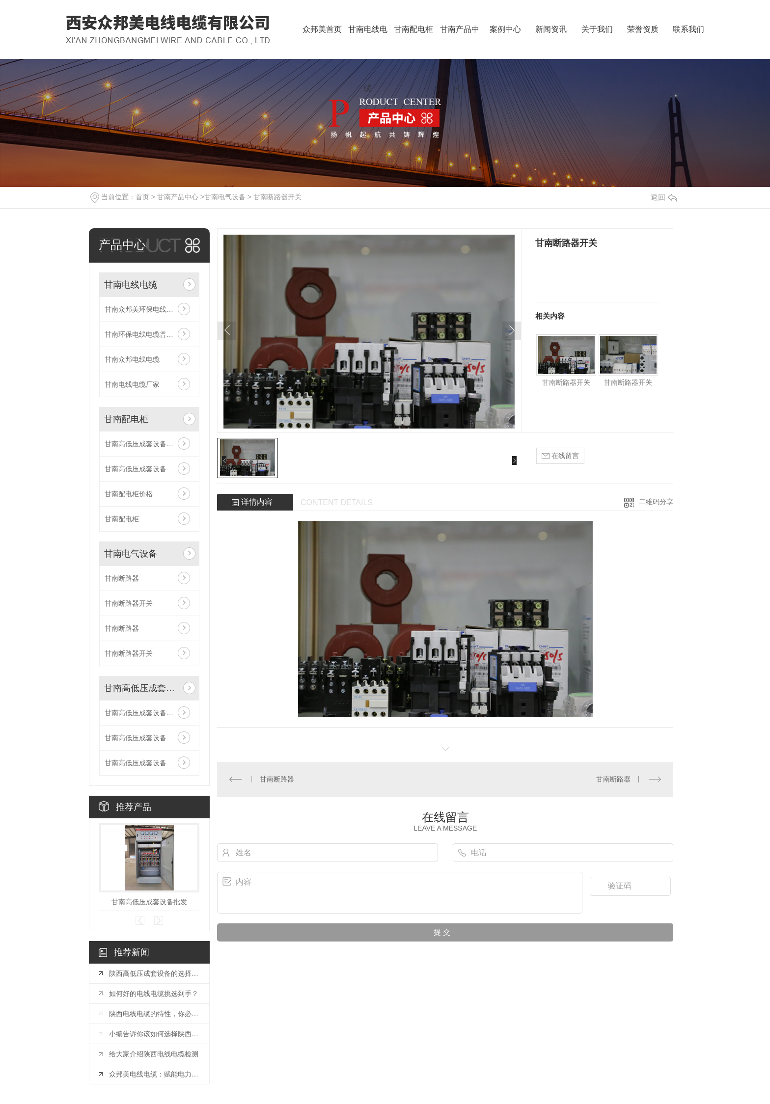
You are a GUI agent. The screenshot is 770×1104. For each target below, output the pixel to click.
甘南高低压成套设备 (135, 469)
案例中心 (505, 29)
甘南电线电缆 (367, 42)
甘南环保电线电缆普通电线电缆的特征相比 (149, 334)
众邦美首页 (322, 29)
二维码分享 (656, 502)
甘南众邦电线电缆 (132, 359)
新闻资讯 (551, 29)
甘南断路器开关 (277, 197)
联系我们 (688, 29)
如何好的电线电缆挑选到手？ (153, 993)
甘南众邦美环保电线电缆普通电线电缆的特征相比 (149, 309)
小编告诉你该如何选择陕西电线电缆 (154, 1034)
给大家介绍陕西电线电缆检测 (153, 1054)
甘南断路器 (122, 578)
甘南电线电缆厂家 (132, 384)
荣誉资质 (643, 29)
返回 (664, 197)
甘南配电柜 (413, 29)
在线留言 (560, 456)
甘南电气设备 (225, 197)
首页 (142, 197)
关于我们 (597, 29)
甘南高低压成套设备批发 (142, 444)
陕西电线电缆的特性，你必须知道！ (154, 1014)
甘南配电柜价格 (129, 494)
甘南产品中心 (459, 42)
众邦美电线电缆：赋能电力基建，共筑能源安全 (154, 1074)
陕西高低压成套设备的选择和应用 (154, 973)
